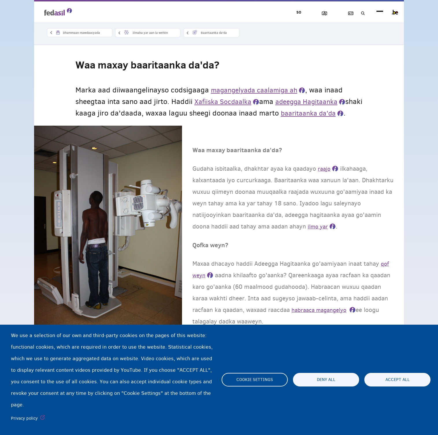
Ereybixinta (343, 13)
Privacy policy (24, 418)
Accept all (397, 380)
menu (379, 12)
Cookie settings (254, 380)
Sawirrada (310, 13)
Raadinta (360, 13)
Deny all (326, 380)
